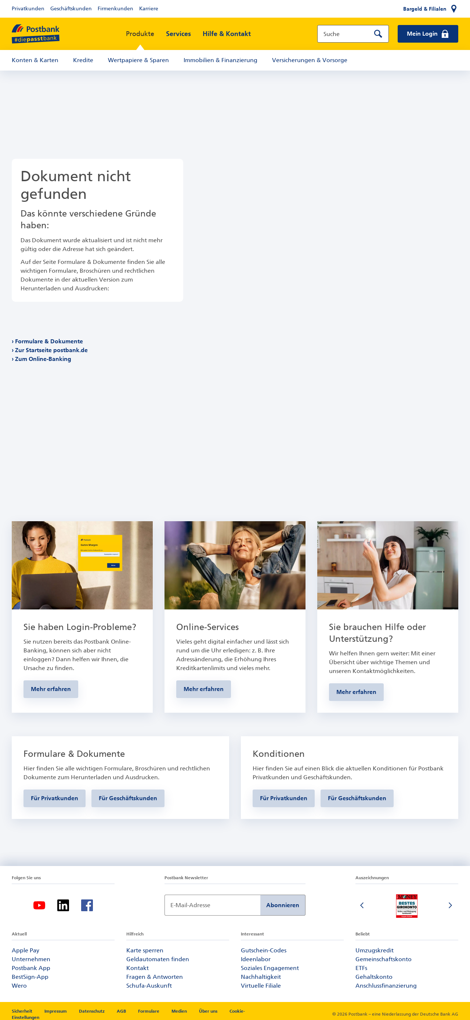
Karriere (148, 9)
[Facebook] (87, 905)
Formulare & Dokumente (49, 341)
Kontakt (137, 967)
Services (178, 34)
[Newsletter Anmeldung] (212, 905)
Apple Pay (25, 950)
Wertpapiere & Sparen (138, 60)
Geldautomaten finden (157, 959)
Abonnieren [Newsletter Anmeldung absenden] (282, 905)
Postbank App (31, 967)
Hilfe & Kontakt (227, 34)
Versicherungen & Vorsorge (309, 60)
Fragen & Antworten (154, 976)
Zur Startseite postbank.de (51, 350)
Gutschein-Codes (263, 950)
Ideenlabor (256, 959)
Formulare (149, 1011)
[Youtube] (39, 905)
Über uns (208, 1011)
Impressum (56, 1011)
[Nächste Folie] (451, 906)
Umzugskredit (374, 950)
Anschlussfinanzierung (386, 985)
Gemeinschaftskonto (383, 959)
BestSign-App (30, 976)
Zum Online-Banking (43, 358)
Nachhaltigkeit (261, 976)
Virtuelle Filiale (261, 985)
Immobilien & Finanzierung (220, 60)
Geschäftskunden (71, 9)
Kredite (83, 60)
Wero (19, 985)
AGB (122, 1011)
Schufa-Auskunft (149, 985)
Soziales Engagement (270, 967)
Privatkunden (28, 9)
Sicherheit (22, 1011)
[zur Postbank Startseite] (35, 34)
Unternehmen (31, 959)
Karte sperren (144, 950)
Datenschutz (92, 1011)
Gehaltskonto (374, 976)
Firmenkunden (115, 9)
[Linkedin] (63, 905)
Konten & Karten (35, 60)
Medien (179, 1011)
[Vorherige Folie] (362, 906)
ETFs (361, 967)
